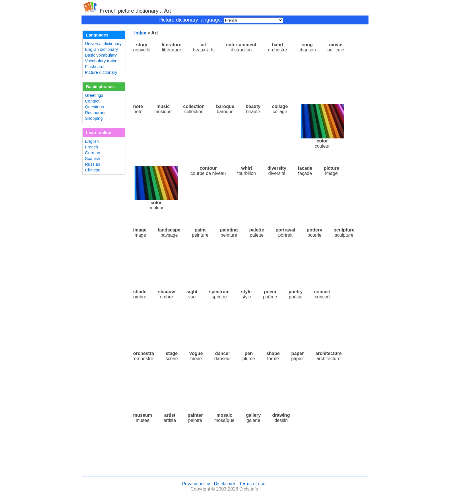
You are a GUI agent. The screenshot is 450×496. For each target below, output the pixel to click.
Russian (92, 164)
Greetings (94, 95)
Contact (92, 101)
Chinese (92, 170)
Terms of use (252, 483)
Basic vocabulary (101, 55)
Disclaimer (224, 483)
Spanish (92, 158)
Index (140, 32)
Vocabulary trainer (102, 61)
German (92, 152)
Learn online (98, 132)
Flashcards (95, 66)
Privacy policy (196, 483)
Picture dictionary (101, 72)
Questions (94, 107)
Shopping (94, 118)
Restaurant (95, 112)
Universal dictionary (103, 43)
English (92, 141)
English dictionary (101, 49)
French (91, 147)
